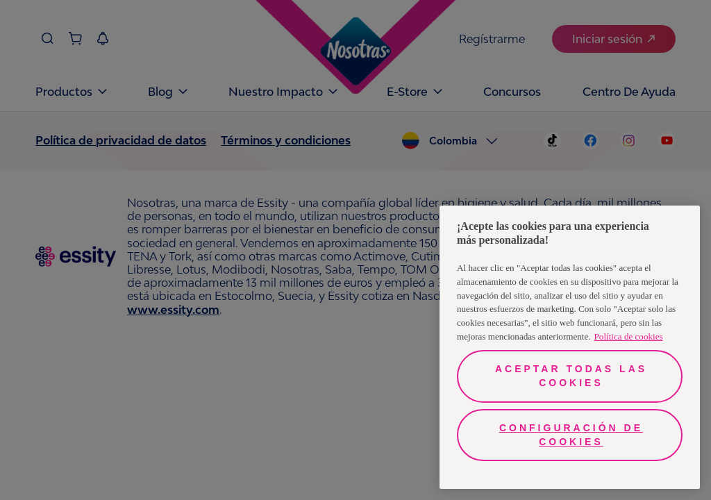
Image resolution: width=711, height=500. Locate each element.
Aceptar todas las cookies (571, 375)
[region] (570, 347)
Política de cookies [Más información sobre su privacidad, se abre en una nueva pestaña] (628, 336)
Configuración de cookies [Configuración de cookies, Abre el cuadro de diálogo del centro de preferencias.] (571, 434)
